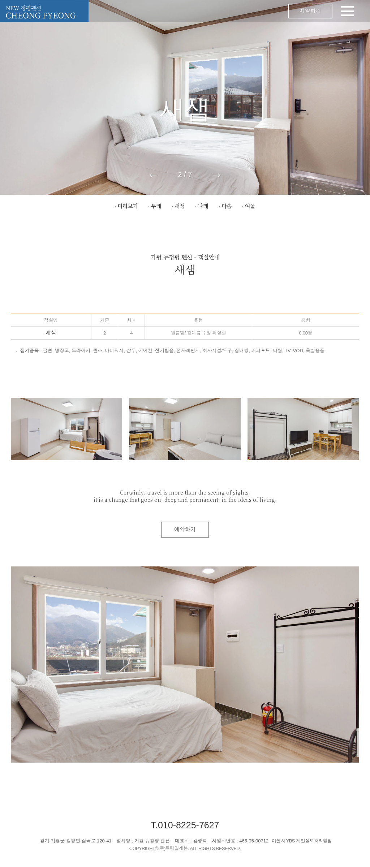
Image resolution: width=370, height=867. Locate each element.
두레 (156, 206)
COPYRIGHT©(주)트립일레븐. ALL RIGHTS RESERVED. (185, 848)
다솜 (226, 206)
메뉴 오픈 (221, 11)
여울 (250, 206)
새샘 (180, 206)
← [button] (153, 174)
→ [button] (216, 174)
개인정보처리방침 (314, 841)
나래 (203, 206)
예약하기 (310, 11)
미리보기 (127, 206)
